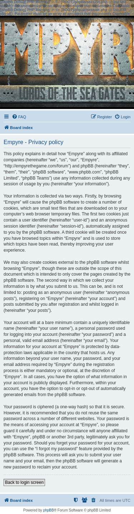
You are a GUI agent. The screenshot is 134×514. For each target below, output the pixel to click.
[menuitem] (19, 117)
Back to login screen (24, 482)
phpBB (48, 510)
